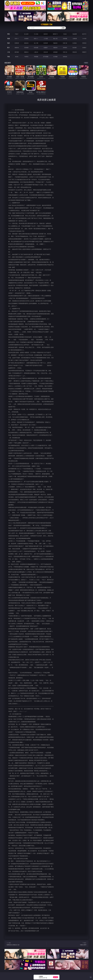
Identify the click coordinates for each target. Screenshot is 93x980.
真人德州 (26, 34)
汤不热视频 (45, 56)
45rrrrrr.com (46, 24)
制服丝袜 (55, 43)
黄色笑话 (75, 52)
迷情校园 (55, 52)
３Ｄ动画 (46, 38)
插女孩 (16, 56)
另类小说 (65, 52)
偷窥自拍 (17, 47)
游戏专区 (46, 34)
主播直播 (75, 38)
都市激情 (17, 52)
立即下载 (55, 977)
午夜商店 (26, 56)
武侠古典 (46, 52)
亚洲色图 (26, 47)
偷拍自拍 (26, 43)
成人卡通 (36, 43)
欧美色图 (36, 47)
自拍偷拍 (26, 38)
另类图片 (84, 47)
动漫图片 (46, 47)
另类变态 (84, 43)
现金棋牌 (75, 34)
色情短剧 (65, 56)
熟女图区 (75, 47)
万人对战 (36, 34)
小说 (8, 52)
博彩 (8, 34)
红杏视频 (55, 56)
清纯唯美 (65, 47)
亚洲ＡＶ (17, 38)
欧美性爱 (46, 43)
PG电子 (16, 34)
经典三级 (65, 43)
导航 (8, 56)
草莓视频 (36, 56)
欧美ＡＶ (36, 38)
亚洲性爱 (17, 43)
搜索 (63, 28)
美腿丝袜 (55, 47)
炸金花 (65, 34)
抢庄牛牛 (84, 34)
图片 (8, 47)
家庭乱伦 (26, 52)
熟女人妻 (55, 38)
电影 (8, 43)
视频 (8, 38)
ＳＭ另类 (84, 38)
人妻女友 (36, 52)
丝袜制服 (65, 38)
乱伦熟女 (75, 43)
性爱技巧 (84, 52)
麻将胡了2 (55, 34)
